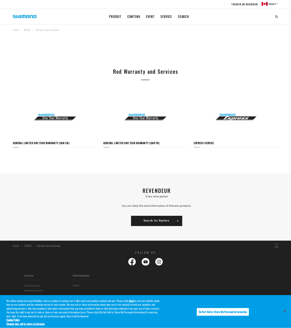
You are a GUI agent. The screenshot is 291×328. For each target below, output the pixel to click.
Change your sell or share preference (25, 325)
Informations (81, 276)
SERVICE (166, 16)
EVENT (150, 16)
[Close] (284, 312)
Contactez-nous (32, 286)
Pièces (76, 286)
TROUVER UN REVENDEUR (242, 4)
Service (28, 276)
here (131, 302)
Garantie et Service (33, 291)
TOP (275, 32)
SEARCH (183, 16)
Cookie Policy (13, 321)
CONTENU (133, 16)
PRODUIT (115, 16)
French (16, 30)
